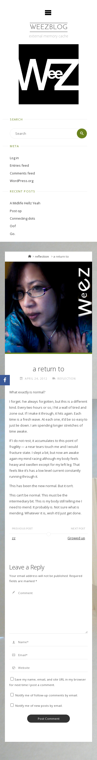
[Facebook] (5, 380)
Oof (13, 226)
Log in (14, 158)
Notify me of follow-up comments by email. (46, 695)
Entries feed (19, 165)
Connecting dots (22, 218)
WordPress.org (21, 180)
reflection (42, 256)
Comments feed (22, 173)
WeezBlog (49, 27)
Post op (16, 211)
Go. (12, 233)
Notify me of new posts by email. (39, 706)
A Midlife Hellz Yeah (25, 203)
